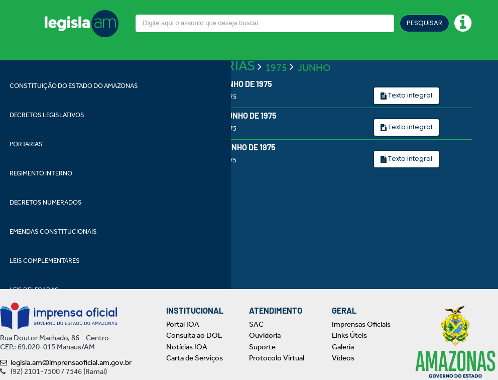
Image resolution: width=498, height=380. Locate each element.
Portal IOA (182, 324)
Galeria (343, 346)
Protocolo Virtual (276, 357)
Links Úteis (349, 335)
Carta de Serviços (194, 357)
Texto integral (409, 95)
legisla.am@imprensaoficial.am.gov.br (66, 362)
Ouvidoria (265, 335)
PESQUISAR (424, 23)
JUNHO (314, 67)
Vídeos (343, 357)
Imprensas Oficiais (361, 324)
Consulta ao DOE (194, 335)
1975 (276, 67)
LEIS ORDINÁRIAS (200, 65)
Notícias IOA (186, 346)
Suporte (262, 346)
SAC (256, 324)
